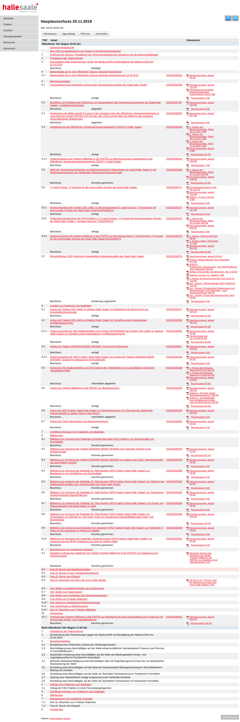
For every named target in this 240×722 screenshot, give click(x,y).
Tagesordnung (68, 33)
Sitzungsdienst (56, 718)
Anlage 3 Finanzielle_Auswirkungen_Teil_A (213, 272)
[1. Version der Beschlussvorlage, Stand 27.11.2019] (187, 170)
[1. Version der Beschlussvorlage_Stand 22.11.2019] (187, 127)
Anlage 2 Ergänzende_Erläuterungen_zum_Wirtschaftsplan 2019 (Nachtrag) (213, 266)
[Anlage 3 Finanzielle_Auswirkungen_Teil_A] (187, 272)
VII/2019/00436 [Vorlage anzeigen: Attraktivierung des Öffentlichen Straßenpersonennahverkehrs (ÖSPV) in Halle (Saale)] (174, 127)
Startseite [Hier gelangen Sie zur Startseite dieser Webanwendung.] (8, 18)
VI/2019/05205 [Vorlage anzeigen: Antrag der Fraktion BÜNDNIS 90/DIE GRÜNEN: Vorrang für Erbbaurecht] (174, 346)
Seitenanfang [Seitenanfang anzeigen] (230, 717)
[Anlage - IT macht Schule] (187, 197)
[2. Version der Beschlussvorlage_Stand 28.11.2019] (187, 134)
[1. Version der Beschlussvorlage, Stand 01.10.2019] (187, 219)
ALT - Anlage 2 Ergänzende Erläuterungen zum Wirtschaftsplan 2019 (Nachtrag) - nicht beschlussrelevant (212, 290)
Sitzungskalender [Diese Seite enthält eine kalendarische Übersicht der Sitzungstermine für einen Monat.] (12, 36)
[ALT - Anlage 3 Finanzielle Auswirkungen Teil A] (187, 295)
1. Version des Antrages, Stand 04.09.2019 (202, 369)
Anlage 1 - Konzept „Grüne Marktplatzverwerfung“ (204, 394)
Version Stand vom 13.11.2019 (199, 337)
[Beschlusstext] (187, 98)
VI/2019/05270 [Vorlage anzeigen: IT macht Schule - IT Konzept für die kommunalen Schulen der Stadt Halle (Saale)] (174, 187)
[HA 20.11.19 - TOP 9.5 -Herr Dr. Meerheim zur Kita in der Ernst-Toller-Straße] (187, 580)
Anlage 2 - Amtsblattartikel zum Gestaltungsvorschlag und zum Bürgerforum (204, 400)
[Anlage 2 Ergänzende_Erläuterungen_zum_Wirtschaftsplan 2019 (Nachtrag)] (187, 265)
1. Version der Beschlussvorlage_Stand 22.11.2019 (201, 129)
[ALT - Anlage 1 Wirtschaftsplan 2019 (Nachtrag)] (187, 283)
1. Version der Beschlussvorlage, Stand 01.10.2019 (201, 220)
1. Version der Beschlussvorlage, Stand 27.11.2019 (201, 172)
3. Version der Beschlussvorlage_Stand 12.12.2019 (201, 143)
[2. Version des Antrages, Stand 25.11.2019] (187, 373)
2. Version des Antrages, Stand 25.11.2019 (202, 374)
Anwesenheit (101, 33)
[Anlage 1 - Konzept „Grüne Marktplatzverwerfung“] (187, 393)
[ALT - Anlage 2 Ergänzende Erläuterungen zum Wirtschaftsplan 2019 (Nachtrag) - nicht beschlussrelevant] (187, 288)
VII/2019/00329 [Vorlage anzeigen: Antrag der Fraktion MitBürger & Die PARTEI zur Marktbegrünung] (174, 388)
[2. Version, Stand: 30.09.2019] (187, 241)
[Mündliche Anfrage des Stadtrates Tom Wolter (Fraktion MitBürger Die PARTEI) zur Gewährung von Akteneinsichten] (187, 553)
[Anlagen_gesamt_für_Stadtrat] (187, 275)
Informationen (50, 33)
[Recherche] (228, 18)
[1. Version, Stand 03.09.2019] (187, 236)
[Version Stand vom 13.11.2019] (187, 336)
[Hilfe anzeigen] (235, 18)
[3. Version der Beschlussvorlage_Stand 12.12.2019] (187, 141)
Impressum (9, 48)
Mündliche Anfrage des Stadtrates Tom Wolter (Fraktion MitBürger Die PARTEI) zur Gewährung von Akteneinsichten (203, 557)
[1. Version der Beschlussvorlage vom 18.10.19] (187, 279)
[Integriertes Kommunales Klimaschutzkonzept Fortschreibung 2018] (187, 90)
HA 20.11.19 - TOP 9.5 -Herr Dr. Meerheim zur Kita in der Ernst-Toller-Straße (203, 582)
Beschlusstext (200, 98)
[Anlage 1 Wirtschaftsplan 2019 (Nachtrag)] (187, 260)
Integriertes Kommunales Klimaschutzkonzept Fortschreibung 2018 (202, 92)
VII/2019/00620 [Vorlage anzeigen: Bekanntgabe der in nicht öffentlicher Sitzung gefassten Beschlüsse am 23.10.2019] (174, 75)
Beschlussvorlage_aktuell (206, 256)
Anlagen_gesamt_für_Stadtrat (207, 275)
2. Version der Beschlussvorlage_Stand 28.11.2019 (201, 136)
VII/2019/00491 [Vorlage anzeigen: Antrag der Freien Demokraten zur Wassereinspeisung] (174, 421)
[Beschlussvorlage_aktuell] (187, 75)
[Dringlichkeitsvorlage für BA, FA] (187, 187)
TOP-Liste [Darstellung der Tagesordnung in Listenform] (85, 33)
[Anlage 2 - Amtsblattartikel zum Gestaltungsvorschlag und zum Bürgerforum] (187, 398)
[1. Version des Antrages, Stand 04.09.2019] (187, 368)
